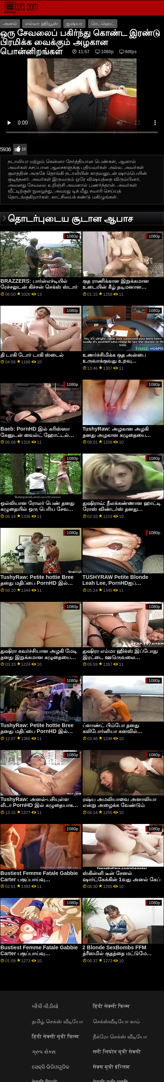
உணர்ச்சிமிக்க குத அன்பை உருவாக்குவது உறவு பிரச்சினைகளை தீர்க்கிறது (114, 361)
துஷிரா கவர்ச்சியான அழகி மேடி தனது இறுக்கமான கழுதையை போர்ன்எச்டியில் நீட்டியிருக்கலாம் (40, 657)
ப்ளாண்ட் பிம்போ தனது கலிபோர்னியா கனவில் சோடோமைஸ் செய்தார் (111, 731)
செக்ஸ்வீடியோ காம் (116, 1021)
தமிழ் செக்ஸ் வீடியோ (57, 1021)
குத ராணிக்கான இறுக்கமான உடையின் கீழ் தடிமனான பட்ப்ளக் (116, 287)
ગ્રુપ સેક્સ (44, 1052)
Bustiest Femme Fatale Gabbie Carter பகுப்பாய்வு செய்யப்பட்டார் (39, 879)
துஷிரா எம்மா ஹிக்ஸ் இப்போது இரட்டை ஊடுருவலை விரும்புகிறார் (120, 657)
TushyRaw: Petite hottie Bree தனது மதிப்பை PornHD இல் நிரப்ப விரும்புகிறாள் (37, 583)
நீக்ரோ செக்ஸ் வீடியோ (120, 1036)
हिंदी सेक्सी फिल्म (111, 1006)
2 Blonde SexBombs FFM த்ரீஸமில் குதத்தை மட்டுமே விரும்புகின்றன (115, 953)
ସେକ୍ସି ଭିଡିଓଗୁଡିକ (50, 1067)
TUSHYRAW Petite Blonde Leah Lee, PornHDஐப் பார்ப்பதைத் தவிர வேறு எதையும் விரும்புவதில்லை (121, 586)
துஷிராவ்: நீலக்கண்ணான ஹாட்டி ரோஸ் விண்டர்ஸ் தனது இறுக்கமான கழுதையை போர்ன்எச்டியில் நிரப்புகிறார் (122, 512)
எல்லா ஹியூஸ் (41, 23)
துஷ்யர (74, 23)
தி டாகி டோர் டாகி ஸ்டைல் (32, 355)
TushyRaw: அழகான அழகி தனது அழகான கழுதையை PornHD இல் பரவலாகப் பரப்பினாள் (116, 438)
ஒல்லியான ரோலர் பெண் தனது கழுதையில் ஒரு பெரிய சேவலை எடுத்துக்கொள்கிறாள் (38, 509)
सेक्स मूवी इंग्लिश (111, 1067)
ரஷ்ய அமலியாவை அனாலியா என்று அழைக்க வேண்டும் (119, 802)
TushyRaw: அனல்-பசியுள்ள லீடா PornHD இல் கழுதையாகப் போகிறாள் (38, 805)
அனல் (10, 23)
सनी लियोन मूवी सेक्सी (117, 1052)
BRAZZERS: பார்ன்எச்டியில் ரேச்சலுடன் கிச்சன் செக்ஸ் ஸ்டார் (38, 284)
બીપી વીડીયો (45, 1006)
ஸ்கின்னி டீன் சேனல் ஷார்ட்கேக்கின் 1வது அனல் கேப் (121, 876)
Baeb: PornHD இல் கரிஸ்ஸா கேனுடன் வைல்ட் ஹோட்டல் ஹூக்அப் (35, 435)
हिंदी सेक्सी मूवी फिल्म (55, 1036)
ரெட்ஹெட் (102, 23)
